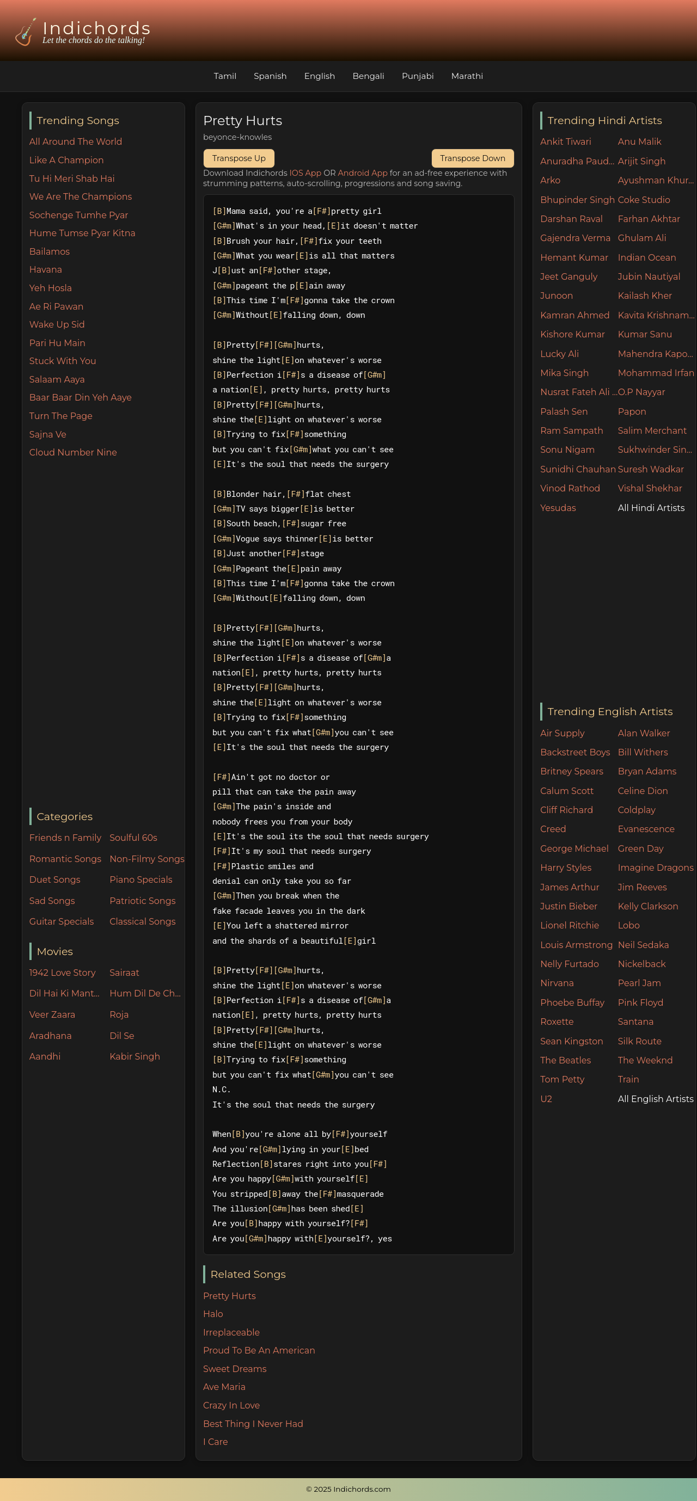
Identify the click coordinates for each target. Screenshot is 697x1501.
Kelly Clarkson (648, 906)
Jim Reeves (642, 887)
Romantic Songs (65, 859)
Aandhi (45, 1056)
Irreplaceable (231, 1332)
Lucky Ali (559, 354)
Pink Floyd (641, 1003)
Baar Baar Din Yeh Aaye (80, 397)
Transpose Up (239, 158)
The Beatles (565, 1060)
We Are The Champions (80, 197)
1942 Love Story (62, 973)
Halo (213, 1314)
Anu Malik (640, 142)
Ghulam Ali (642, 238)
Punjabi (418, 76)
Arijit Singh (642, 161)
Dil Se (121, 1036)
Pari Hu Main (57, 343)
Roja (119, 1015)
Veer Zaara (52, 1015)
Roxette (556, 1022)
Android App (363, 173)
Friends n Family (65, 838)
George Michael (574, 849)
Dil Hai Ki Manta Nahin (67, 993)
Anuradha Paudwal (579, 161)
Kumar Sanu (645, 334)
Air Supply (562, 733)
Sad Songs (52, 901)
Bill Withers (643, 752)
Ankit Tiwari (565, 142)
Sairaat (124, 973)
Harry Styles (565, 868)
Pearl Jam (639, 983)
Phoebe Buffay (572, 1003)
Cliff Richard (566, 810)
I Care (215, 1442)
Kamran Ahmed (575, 315)
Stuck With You (62, 361)
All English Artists (656, 1099)
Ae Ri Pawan (56, 307)
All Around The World (76, 142)
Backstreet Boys (575, 752)
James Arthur (570, 887)
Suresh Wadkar (651, 469)
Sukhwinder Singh (657, 450)
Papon (632, 412)
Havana (45, 269)
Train (628, 1079)
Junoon (556, 296)
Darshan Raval (571, 219)
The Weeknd (645, 1060)
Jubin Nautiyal (649, 277)
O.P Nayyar (641, 392)
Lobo (629, 925)
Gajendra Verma (575, 238)
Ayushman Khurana (657, 180)
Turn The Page (61, 416)
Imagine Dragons (656, 868)
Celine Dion (643, 791)
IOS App (306, 173)
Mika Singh (564, 373)
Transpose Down (473, 158)
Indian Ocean (647, 258)
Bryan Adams (647, 771)
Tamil (225, 76)
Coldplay (637, 810)
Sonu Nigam (567, 450)
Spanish (270, 76)
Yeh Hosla (50, 288)
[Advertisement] (107, 634)
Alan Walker (644, 733)
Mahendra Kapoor (657, 354)
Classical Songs (142, 921)
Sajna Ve (47, 434)
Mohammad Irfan (656, 373)
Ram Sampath (571, 431)
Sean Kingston (571, 1041)
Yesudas (558, 508)
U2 (546, 1099)
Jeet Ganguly (568, 277)
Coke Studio (644, 200)
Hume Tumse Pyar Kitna (82, 233)
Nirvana (557, 983)
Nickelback (642, 964)
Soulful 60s (133, 838)
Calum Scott (567, 791)
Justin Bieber (568, 906)
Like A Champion (66, 160)
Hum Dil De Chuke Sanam (147, 993)
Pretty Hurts (229, 1296)
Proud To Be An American (259, 1350)
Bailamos (49, 252)
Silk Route (640, 1041)
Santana (636, 1022)
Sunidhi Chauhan (578, 469)
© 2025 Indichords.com (348, 1489)
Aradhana (50, 1036)
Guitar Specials (61, 921)
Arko (550, 180)
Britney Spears (571, 771)
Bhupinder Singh (577, 200)
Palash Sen (564, 412)
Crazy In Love (231, 1405)
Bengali (368, 76)
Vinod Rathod (570, 488)
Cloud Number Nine (73, 452)
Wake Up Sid (57, 324)
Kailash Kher (645, 296)
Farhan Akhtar (649, 219)
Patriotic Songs (142, 901)
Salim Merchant (652, 431)
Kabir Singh (134, 1056)
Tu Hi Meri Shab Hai (72, 179)
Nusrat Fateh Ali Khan (579, 392)
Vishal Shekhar (650, 488)
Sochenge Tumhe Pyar (79, 215)
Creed (553, 829)
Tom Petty (562, 1079)
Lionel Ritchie (569, 925)
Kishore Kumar (572, 334)
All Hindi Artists (651, 508)
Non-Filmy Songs (147, 859)
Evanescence (646, 829)
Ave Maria (224, 1387)
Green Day (641, 849)
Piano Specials (140, 880)
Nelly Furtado (569, 964)
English (319, 76)
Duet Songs (55, 880)
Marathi (467, 76)
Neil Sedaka (643, 945)
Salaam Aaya (57, 379)
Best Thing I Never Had (253, 1424)
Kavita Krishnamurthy (657, 315)
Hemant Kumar (574, 258)
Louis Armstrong (576, 945)
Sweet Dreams (235, 1369)
